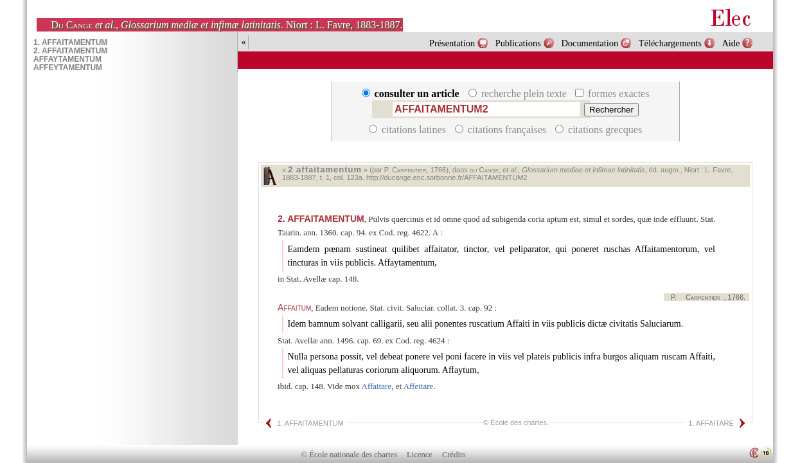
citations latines (409, 129)
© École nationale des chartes (349, 454)
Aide (731, 43)
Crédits (453, 454)
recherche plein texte (518, 93)
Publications (518, 43)
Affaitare (377, 386)
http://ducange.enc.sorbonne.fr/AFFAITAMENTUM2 (446, 177)
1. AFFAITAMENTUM (310, 423)
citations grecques (598, 129)
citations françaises (502, 129)
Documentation (589, 43)
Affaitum (294, 307)
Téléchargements (670, 43)
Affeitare (419, 386)
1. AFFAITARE (711, 423)
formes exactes (612, 93)
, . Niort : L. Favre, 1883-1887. (226, 24)
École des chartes (518, 422)
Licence (419, 454)
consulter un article (412, 93)
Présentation (452, 43)
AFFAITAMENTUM (321, 218)
